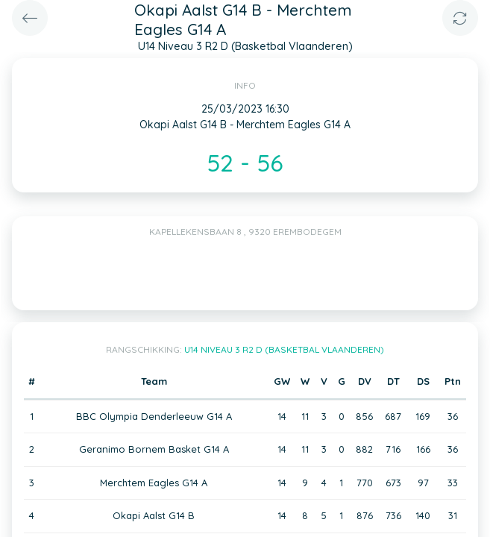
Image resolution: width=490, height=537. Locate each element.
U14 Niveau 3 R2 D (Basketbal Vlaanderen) (284, 349)
